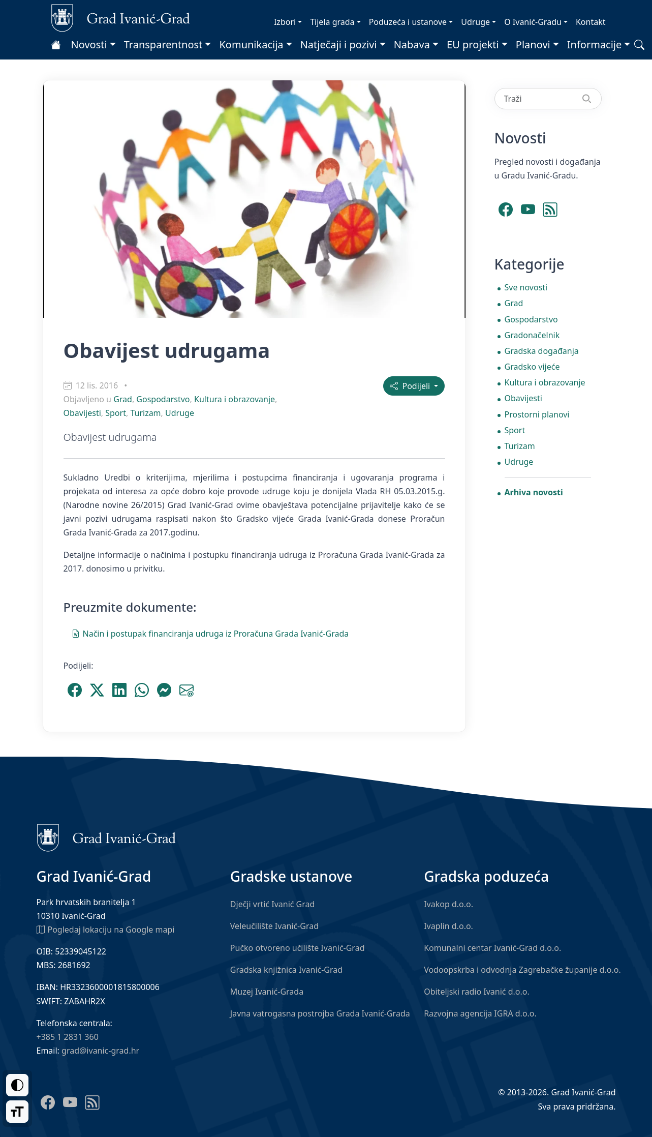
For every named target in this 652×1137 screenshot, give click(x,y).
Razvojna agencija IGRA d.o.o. (480, 1013)
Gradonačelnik (532, 335)
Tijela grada (332, 21)
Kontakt (591, 21)
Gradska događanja (542, 350)
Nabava (412, 44)
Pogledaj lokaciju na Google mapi (106, 929)
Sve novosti (526, 287)
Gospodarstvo (163, 399)
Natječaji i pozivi (338, 44)
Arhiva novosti (534, 492)
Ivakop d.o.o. (448, 904)
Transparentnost (163, 44)
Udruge (475, 21)
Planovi (533, 44)
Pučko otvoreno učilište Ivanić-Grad (297, 947)
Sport (115, 412)
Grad (122, 399)
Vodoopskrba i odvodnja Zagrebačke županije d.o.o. (522, 969)
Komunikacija (251, 44)
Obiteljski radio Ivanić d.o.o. (477, 991)
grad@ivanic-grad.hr (100, 1050)
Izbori (285, 21)
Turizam (145, 412)
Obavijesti (82, 412)
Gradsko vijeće (532, 366)
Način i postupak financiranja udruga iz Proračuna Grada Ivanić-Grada (210, 633)
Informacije (594, 44)
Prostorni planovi (537, 414)
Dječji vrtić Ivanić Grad (272, 904)
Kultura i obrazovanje (234, 399)
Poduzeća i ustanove (408, 21)
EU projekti (473, 44)
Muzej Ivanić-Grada (266, 991)
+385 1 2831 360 (68, 1036)
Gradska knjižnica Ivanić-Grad (286, 969)
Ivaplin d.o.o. (448, 926)
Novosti (89, 44)
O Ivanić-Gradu (533, 21)
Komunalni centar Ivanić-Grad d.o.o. (492, 947)
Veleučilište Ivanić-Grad (274, 926)
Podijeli (411, 386)
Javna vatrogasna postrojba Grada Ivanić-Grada (320, 1013)
